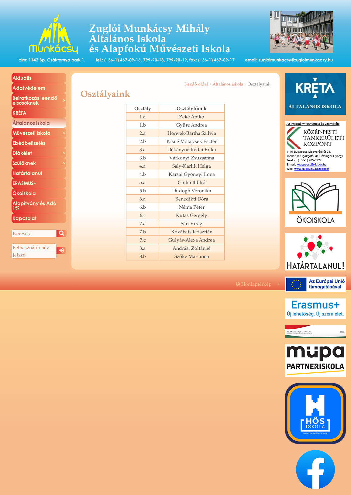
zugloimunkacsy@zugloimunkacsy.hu (296, 59)
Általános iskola (227, 84)
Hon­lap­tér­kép (254, 284)
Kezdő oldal (196, 84)
